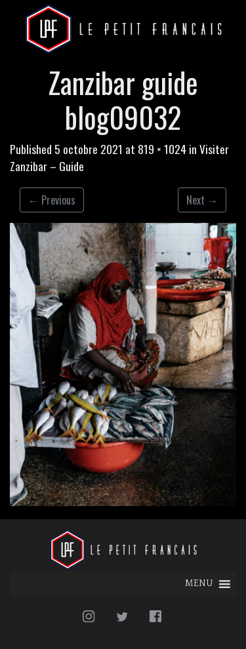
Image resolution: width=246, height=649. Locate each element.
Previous (51, 200)
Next (202, 200)
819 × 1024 (162, 148)
